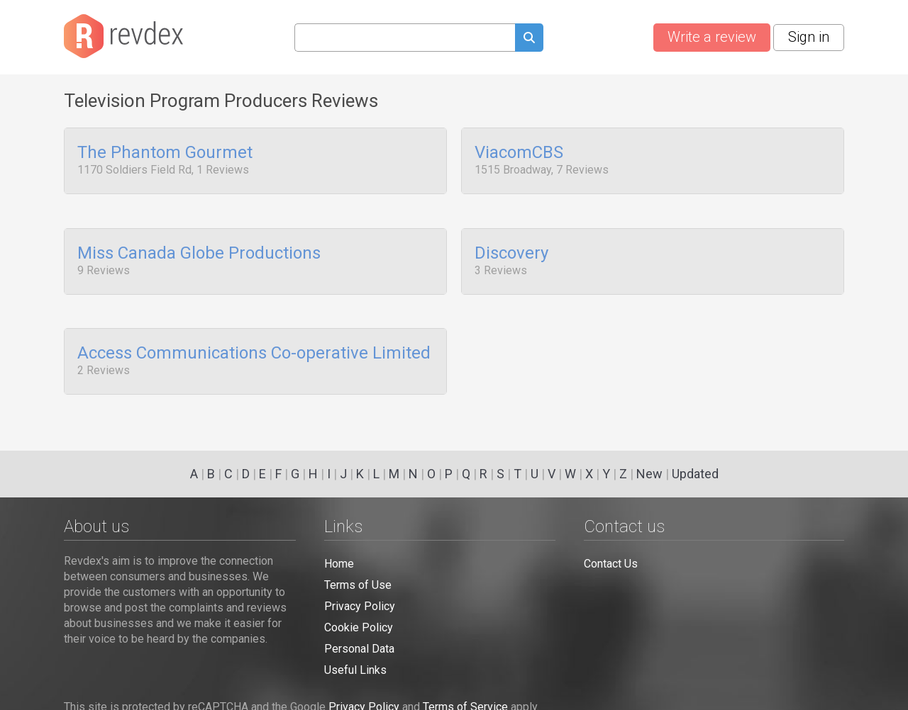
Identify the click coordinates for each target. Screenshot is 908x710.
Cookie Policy (358, 627)
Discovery (511, 249)
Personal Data (359, 648)
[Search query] (404, 37)
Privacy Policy (359, 606)
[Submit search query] (529, 39)
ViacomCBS (519, 153)
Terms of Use (358, 585)
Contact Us (611, 563)
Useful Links (355, 670)
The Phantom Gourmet (165, 153)
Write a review (712, 36)
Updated (695, 473)
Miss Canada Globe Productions (199, 249)
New (649, 473)
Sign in (808, 36)
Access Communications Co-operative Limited (254, 346)
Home (339, 563)
